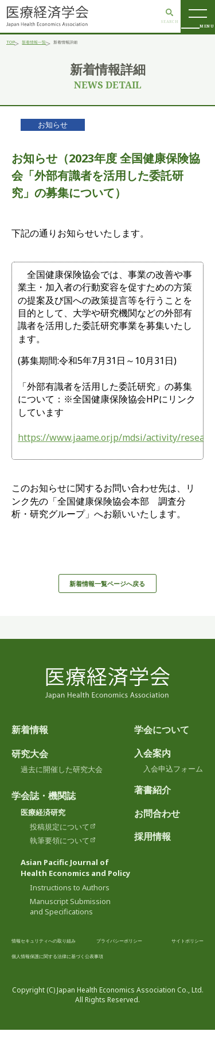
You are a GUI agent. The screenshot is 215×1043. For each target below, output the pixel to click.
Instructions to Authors (70, 901)
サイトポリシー (35, 969)
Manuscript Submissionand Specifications (70, 919)
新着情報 (29, 742)
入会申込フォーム (173, 782)
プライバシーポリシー (160, 953)
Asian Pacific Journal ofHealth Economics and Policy (75, 880)
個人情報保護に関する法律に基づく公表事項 (135, 969)
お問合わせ (157, 826)
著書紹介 (152, 803)
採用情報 (152, 850)
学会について (161, 742)
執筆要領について (59, 853)
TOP (12, 44)
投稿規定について (59, 840)
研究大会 (29, 767)
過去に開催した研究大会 (62, 782)
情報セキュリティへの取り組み (59, 953)
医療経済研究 (43, 825)
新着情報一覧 (49, 44)
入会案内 (152, 766)
